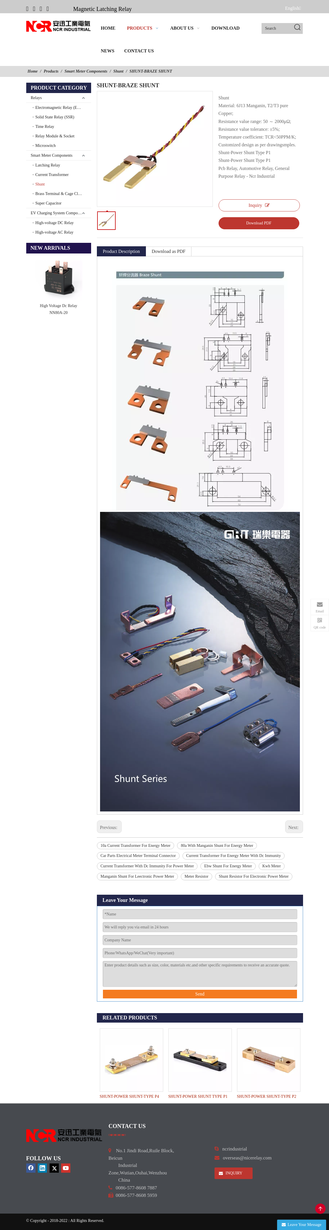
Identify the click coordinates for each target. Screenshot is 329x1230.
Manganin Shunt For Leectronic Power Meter (137, 876)
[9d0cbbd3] (64, 1135)
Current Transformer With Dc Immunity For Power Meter (147, 866)
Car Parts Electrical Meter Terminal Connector (138, 856)
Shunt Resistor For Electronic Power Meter (254, 876)
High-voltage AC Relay (54, 232)
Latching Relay (47, 165)
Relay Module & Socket (55, 136)
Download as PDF (168, 251)
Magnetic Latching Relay (102, 9)
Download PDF (259, 223)
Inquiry (259, 205)
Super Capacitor (48, 203)
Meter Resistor (196, 876)
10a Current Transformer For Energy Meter (136, 845)
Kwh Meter (271, 866)
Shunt (40, 184)
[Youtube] (47, 8)
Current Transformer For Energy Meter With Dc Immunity (233, 856)
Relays (36, 98)
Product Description (121, 251)
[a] (117, 1134)
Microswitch (45, 145)
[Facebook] (27, 8)
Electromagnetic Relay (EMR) (60, 107)
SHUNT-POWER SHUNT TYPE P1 (198, 1096)
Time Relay (44, 126)
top (320, 1208)
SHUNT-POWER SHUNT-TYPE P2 (266, 1096)
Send (199, 993)
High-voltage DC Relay (54, 223)
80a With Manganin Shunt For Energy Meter (217, 845)
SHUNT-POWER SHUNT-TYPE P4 (129, 1096)
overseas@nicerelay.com (247, 1158)
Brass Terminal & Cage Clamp (60, 194)
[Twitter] (41, 8)
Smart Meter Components (52, 155)
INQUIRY (230, 1173)
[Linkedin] (34, 8)
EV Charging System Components (59, 213)
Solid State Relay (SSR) (54, 117)
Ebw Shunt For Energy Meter (228, 866)
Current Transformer (52, 175)
